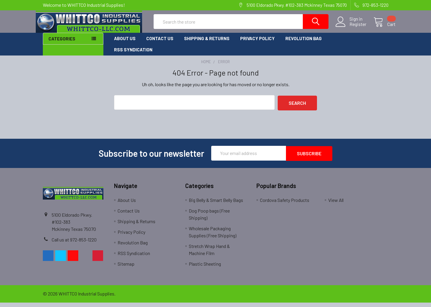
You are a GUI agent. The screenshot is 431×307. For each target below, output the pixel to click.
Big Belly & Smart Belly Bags (216, 204)
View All (336, 204)
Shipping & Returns (207, 43)
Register (350, 27)
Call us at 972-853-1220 (74, 244)
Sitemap (126, 268)
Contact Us (159, 43)
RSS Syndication (133, 55)
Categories (61, 44)
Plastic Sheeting (205, 268)
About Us (125, 43)
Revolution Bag (303, 43)
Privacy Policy (257, 43)
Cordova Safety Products (284, 204)
